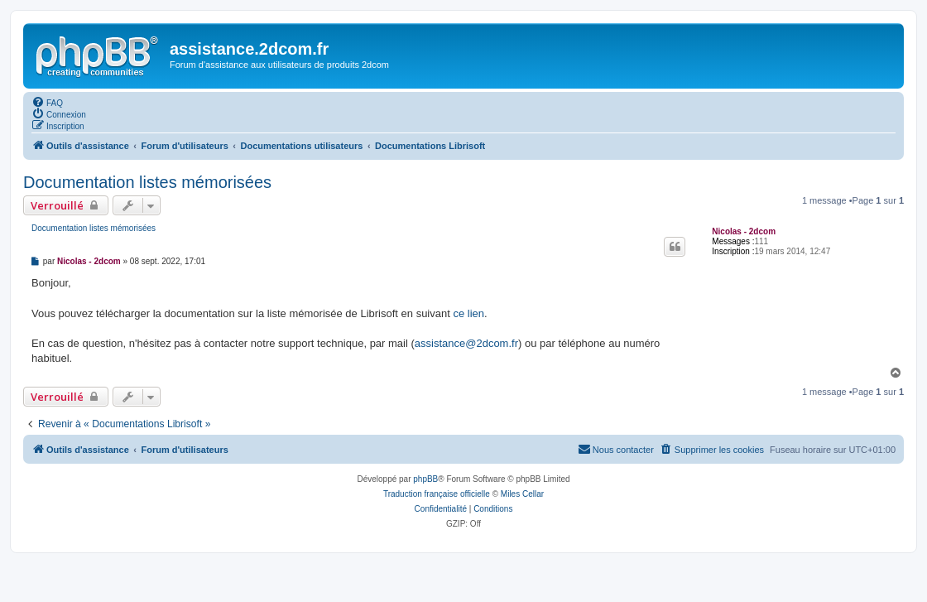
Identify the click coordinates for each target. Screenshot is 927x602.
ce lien (468, 313)
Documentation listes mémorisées (147, 182)
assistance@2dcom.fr (466, 343)
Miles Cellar (522, 493)
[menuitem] (47, 102)
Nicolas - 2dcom (744, 231)
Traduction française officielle (436, 493)
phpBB (425, 479)
